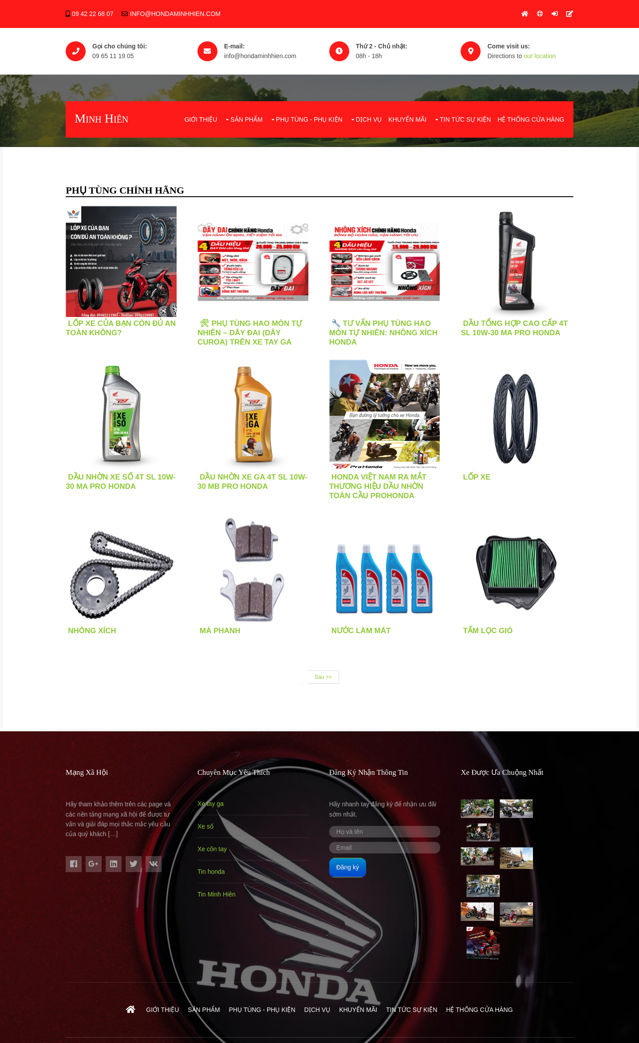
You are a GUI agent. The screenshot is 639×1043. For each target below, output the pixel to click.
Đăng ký (348, 866)
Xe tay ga (211, 802)
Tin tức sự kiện (464, 118)
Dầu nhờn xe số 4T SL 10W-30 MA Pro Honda (121, 481)
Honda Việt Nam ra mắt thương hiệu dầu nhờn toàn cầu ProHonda (378, 485)
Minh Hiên (102, 117)
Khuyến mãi (407, 118)
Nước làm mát (362, 630)
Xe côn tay (213, 848)
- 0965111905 (553, 1002)
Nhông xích (93, 630)
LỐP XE (478, 476)
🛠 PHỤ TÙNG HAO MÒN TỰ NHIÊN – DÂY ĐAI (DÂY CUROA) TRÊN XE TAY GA (250, 331)
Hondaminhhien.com (208, 1002)
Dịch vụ (368, 118)
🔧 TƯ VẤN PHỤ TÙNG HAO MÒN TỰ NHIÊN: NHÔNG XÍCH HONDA (384, 331)
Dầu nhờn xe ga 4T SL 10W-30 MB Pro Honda (253, 481)
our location (541, 55)
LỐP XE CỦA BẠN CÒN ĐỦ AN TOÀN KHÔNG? (122, 327)
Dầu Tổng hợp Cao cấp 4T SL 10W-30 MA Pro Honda (515, 327)
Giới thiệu (200, 118)
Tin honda (212, 870)
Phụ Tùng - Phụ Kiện (308, 118)
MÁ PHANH (221, 630)
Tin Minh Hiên (217, 893)
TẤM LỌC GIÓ (489, 630)
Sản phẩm (246, 118)
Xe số (206, 825)
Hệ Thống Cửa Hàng (530, 118)
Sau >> (323, 676)
